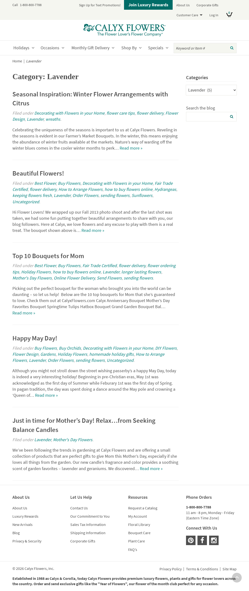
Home (17, 61)
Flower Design (25, 354)
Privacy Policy (171, 569)
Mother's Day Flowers (32, 278)
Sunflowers (142, 195)
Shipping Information (88, 532)
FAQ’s (132, 549)
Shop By (129, 48)
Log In (213, 15)
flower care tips (121, 113)
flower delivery (150, 113)
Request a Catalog (142, 508)
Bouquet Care (139, 532)
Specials (155, 48)
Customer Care (187, 15)
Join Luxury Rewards (148, 5)
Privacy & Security (26, 541)
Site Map (229, 569)
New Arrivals (22, 524)
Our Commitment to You (90, 516)
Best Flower (45, 183)
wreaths (52, 119)
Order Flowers (85, 195)
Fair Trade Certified (99, 265)
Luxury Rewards (25, 516)
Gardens (48, 354)
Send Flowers (109, 278)
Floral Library (139, 524)
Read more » (131, 148)
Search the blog (200, 108)
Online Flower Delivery (74, 278)
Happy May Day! (34, 338)
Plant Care (136, 541)
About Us (183, 5)
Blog (16, 532)
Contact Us (79, 508)
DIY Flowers (166, 348)
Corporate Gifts (207, 5)
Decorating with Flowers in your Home (69, 113)
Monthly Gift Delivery (90, 48)
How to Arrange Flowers (80, 189)
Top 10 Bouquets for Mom (48, 256)
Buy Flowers (69, 183)
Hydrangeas (165, 189)
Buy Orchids (70, 348)
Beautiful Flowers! (38, 173)
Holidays (21, 48)
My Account (137, 516)
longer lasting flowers (141, 272)
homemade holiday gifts (111, 354)
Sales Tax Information (88, 524)
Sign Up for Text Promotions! (100, 5)
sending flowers (115, 195)
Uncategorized (25, 201)
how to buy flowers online (128, 189)
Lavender (35, 119)
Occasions (50, 48)
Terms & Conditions (202, 569)
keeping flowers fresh (32, 195)
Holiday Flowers (36, 272)
